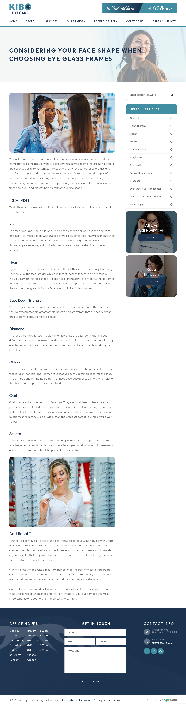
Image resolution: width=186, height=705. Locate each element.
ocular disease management (148, 199)
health (135, 134)
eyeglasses (137, 158)
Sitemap (118, 699)
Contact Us (135, 21)
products (136, 183)
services (136, 142)
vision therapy (140, 126)
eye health (137, 167)
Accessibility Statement (76, 699)
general (135, 118)
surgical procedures (143, 175)
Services (51, 21)
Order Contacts (165, 21)
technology (138, 207)
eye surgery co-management (149, 191)
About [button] (31, 21)
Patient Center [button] (105, 21)
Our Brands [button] (76, 21)
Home (13, 21)
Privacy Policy (101, 699)
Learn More (151, 240)
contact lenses (140, 150)
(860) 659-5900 (162, 642)
